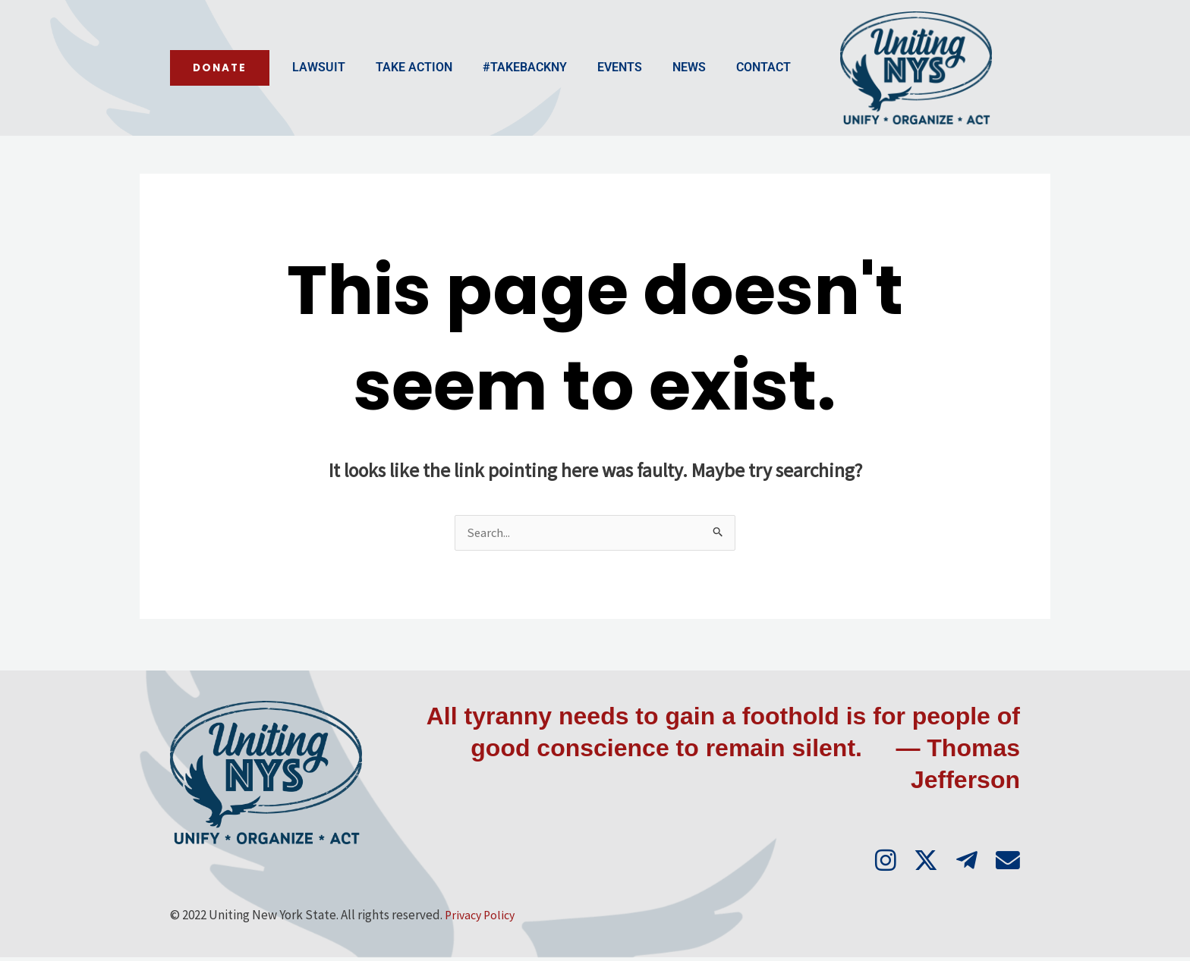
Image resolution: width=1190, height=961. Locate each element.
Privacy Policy (482, 918)
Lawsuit (204, 86)
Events (505, 86)
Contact (649, 86)
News (574, 86)
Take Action (299, 86)
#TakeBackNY (410, 86)
